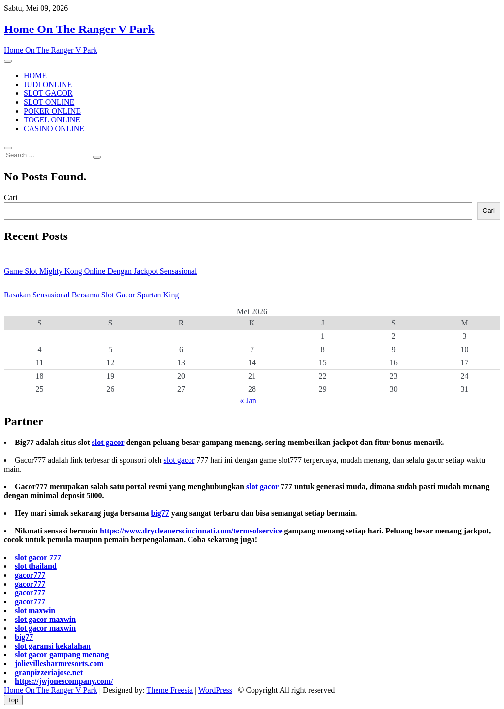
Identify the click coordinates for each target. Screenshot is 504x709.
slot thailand (36, 566)
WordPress (215, 690)
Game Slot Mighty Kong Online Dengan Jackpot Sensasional (100, 271)
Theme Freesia (170, 690)
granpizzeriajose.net (49, 672)
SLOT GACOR (48, 93)
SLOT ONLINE (49, 102)
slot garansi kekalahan (53, 646)
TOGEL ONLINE (52, 120)
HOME (35, 75)
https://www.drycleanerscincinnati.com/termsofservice (191, 531)
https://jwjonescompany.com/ (64, 681)
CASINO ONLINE (54, 128)
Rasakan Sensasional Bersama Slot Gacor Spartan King (91, 295)
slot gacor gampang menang (62, 654)
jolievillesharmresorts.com (59, 663)
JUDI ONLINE (48, 84)
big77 (160, 513)
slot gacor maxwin (45, 619)
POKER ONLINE (52, 111)
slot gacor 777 (38, 557)
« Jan (248, 400)
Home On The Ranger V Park (79, 29)
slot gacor (108, 442)
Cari (11, 197)
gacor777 (30, 575)
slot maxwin (35, 610)
